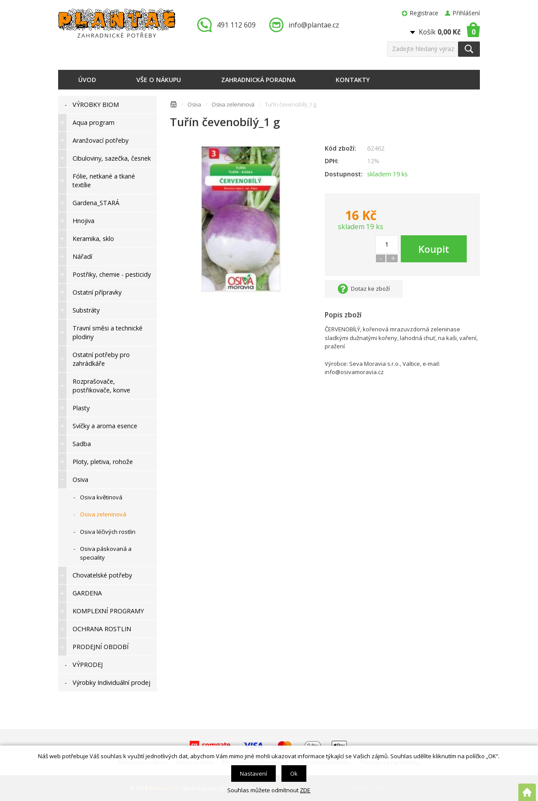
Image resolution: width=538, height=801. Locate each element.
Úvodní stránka (173, 106)
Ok (294, 773)
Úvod (87, 80)
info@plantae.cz (313, 25)
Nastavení (253, 773)
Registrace (424, 13)
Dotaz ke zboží (370, 288)
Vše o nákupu (158, 80)
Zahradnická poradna (258, 80)
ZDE (305, 790)
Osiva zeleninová (233, 104)
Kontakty (353, 80)
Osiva (194, 104)
